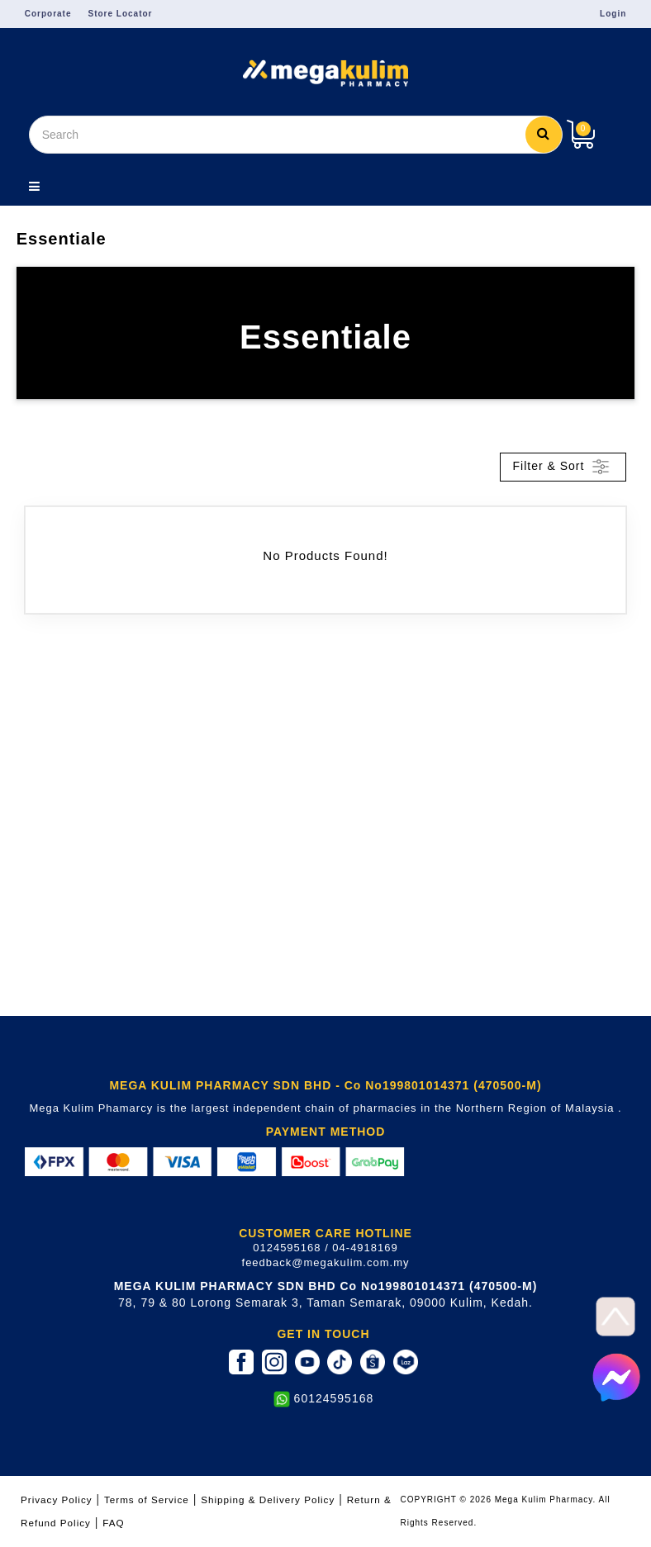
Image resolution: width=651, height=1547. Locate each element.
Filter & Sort (563, 466)
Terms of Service (146, 1499)
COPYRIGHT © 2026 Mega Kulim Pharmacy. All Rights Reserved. (506, 1511)
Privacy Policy (57, 1499)
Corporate (48, 13)
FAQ (113, 1522)
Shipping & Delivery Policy (268, 1499)
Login (613, 13)
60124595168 (334, 1398)
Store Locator (120, 13)
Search (543, 132)
